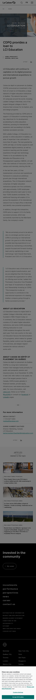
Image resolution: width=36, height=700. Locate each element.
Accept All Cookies (18, 697)
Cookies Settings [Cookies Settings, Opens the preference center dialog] (18, 692)
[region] (18, 683)
